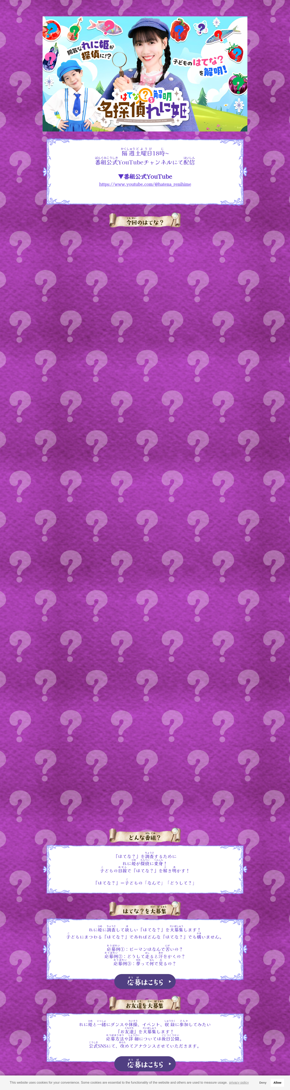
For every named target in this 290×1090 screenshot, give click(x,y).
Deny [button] (262, 1082)
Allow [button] (277, 1082)
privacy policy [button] (239, 1082)
